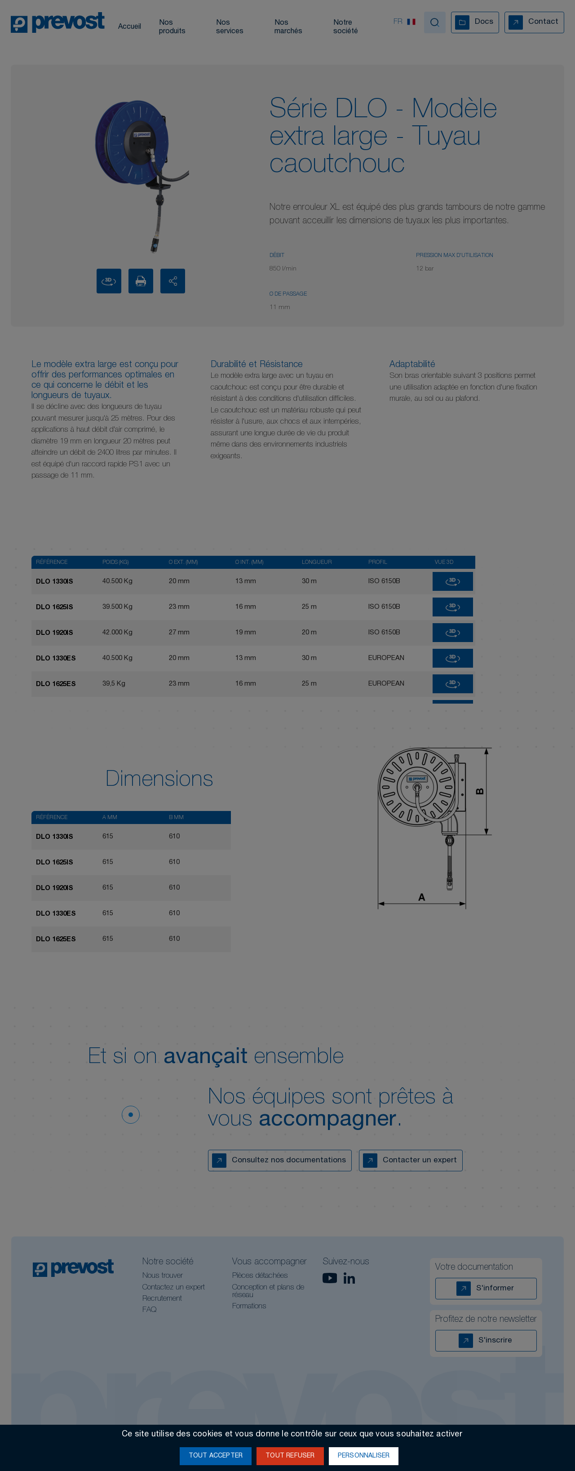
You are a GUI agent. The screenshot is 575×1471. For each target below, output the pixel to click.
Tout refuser (289, 1456)
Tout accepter (216, 1456)
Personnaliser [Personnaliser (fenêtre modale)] (364, 1456)
